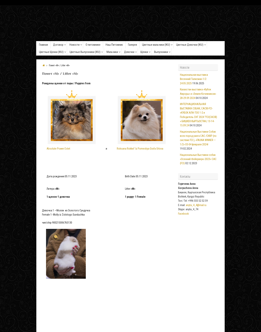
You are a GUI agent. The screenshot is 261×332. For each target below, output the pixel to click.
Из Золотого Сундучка (125, 319)
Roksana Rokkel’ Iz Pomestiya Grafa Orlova (140, 148)
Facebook (183, 213)
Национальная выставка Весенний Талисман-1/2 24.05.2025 (194, 79)
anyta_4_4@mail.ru (196, 205)
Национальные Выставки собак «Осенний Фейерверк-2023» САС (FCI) (198, 159)
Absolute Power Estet (71, 120)
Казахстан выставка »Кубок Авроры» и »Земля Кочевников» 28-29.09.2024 (198, 94)
